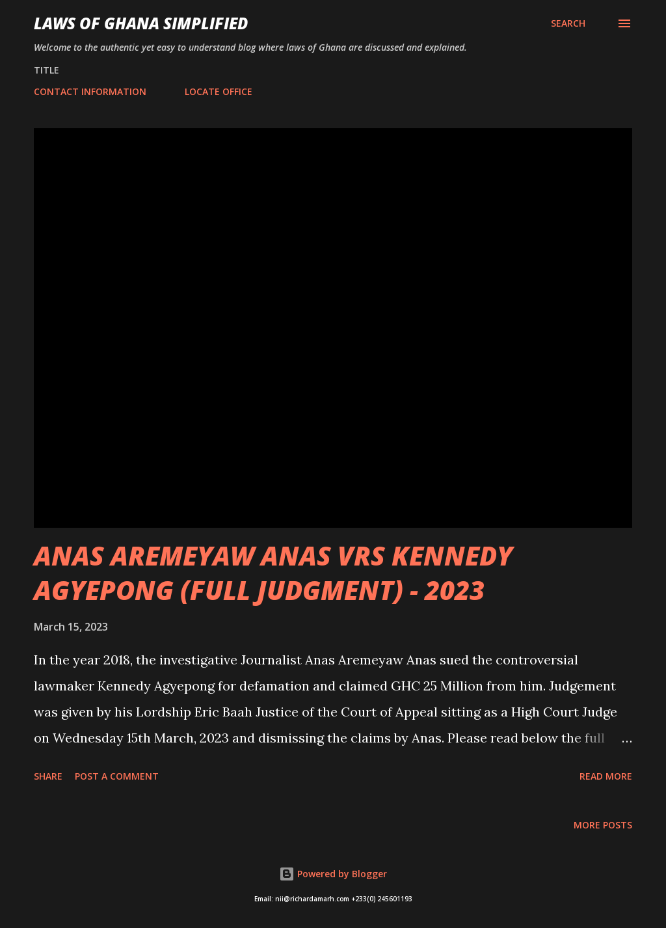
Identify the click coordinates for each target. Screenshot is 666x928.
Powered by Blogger (333, 873)
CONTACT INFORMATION (90, 91)
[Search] (568, 23)
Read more (605, 776)
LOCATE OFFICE (218, 91)
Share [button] (48, 776)
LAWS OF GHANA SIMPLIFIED (141, 23)
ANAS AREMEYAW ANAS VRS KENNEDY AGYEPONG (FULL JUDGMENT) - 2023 (273, 573)
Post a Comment (117, 776)
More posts (603, 825)
